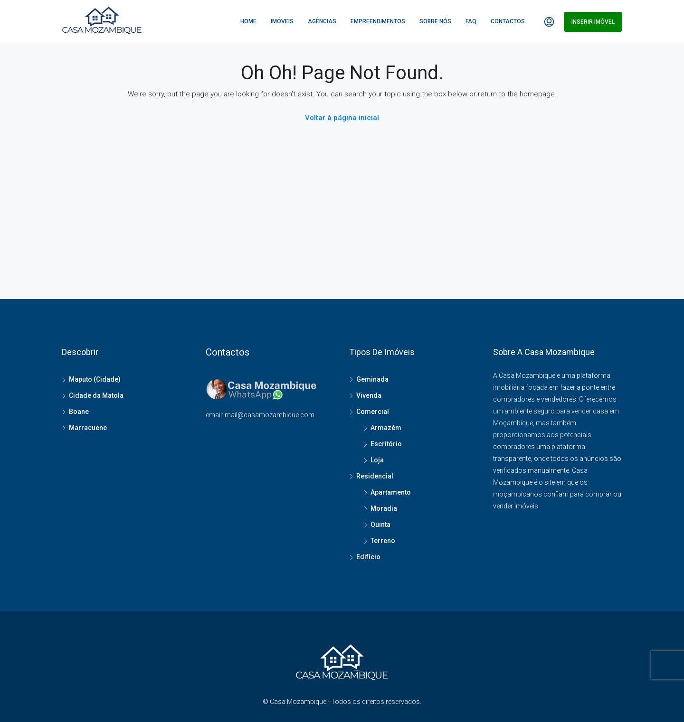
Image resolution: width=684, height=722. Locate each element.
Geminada (372, 379)
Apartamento (390, 492)
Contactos (508, 21)
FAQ (471, 21)
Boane (79, 411)
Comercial (372, 411)
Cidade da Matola (96, 395)
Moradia (383, 508)
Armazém (385, 427)
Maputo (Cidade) (95, 379)
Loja (377, 460)
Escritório (386, 444)
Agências (322, 21)
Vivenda (368, 395)
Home (248, 21)
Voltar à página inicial (342, 117)
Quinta (380, 524)
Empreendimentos (378, 21)
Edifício (368, 557)
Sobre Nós (435, 21)
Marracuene (88, 427)
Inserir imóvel (593, 22)
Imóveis (282, 21)
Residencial (374, 476)
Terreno (382, 540)
